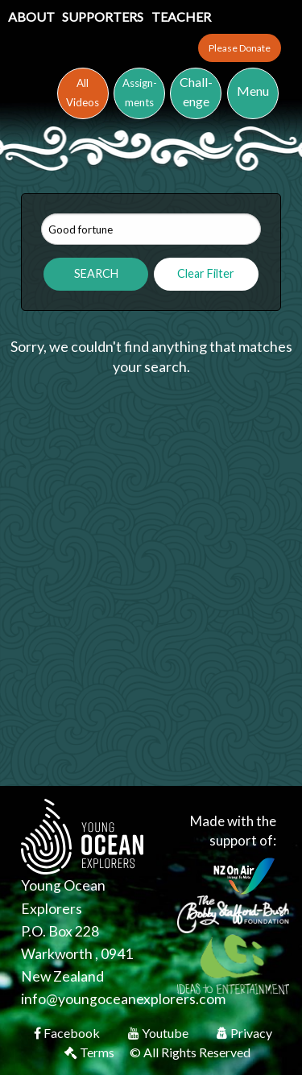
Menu (253, 90)
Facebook (68, 1032)
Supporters (104, 16)
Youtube (159, 1032)
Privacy (244, 1032)
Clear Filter (205, 273)
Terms (90, 1052)
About (32, 16)
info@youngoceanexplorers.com (123, 998)
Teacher (181, 16)
